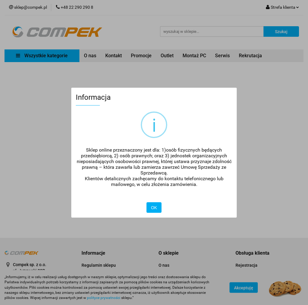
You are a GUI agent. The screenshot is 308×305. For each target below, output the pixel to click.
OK (154, 207)
